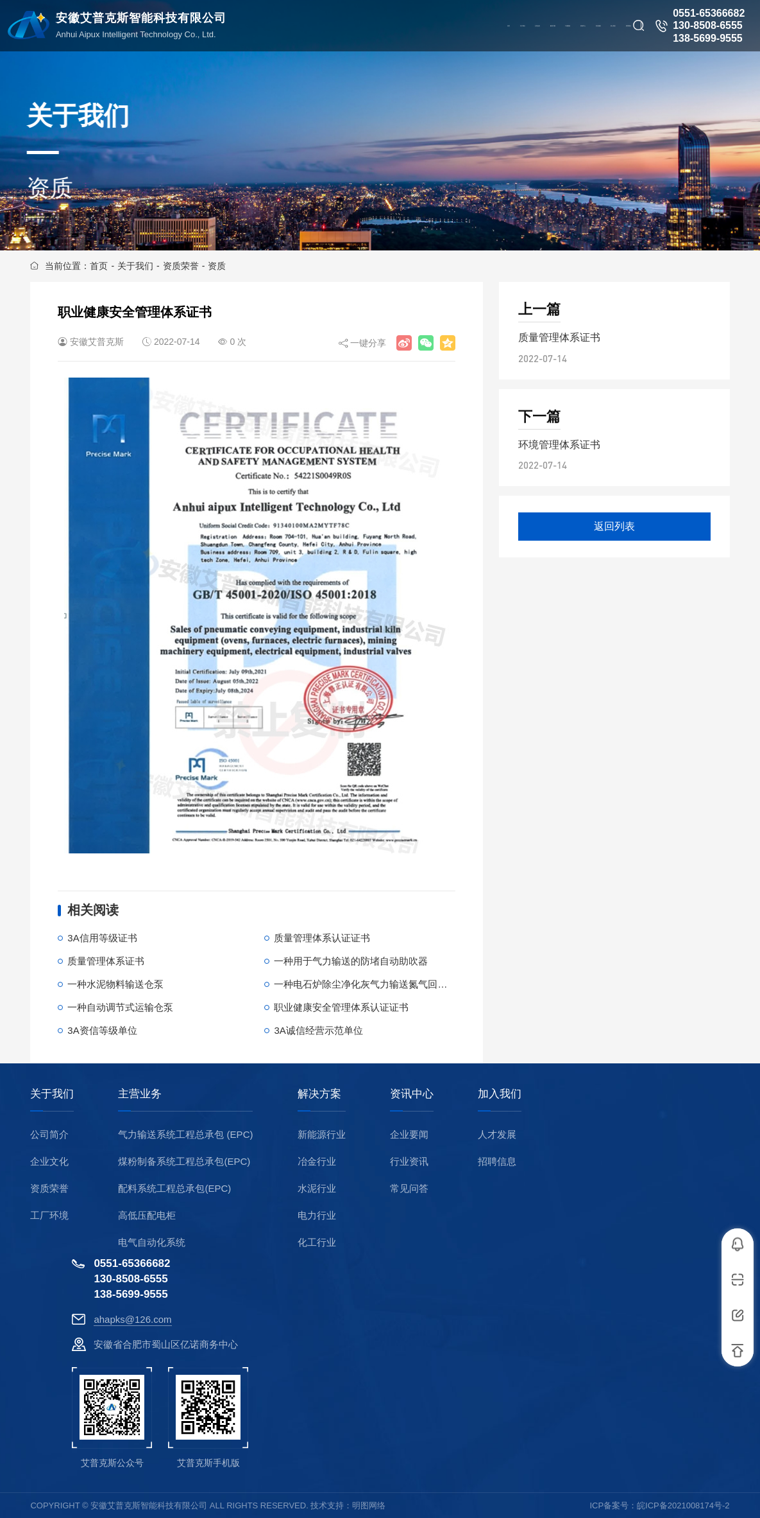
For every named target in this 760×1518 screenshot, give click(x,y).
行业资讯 (409, 1161)
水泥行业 (317, 1188)
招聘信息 (497, 1161)
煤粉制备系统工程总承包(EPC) (184, 1161)
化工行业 (317, 1242)
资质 (217, 265)
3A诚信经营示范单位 (318, 1030)
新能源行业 (322, 1134)
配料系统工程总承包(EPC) (174, 1188)
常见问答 (409, 1188)
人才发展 (497, 1134)
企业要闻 (409, 1134)
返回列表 (614, 526)
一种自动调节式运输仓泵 (120, 1007)
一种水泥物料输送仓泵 (115, 984)
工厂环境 (49, 1215)
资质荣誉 (181, 265)
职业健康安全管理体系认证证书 (341, 1007)
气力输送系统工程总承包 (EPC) (185, 1134)
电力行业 (317, 1215)
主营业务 (140, 1094)
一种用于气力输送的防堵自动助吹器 (351, 960)
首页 (99, 265)
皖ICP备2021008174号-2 (683, 1505)
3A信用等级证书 (102, 937)
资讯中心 (412, 1094)
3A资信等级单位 (102, 1030)
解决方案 (319, 1094)
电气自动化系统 (151, 1242)
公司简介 (49, 1134)
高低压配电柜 (147, 1215)
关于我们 (135, 265)
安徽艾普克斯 (97, 341)
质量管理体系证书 (105, 960)
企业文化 (49, 1161)
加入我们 (499, 1094)
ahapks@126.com (132, 1319)
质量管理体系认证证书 (322, 937)
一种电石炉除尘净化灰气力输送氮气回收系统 (370, 984)
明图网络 (368, 1505)
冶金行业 (317, 1161)
